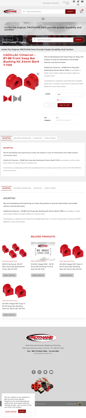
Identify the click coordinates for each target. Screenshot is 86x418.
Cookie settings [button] (10, 411)
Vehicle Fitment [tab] (50, 138)
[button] (43, 19)
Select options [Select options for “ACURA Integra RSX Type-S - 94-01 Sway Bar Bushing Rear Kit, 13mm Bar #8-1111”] (66, 275)
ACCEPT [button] (22, 411)
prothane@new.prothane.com (43, 353)
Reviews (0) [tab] (38, 138)
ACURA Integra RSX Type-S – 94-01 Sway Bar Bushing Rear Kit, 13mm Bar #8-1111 (71, 266)
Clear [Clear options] (61, 100)
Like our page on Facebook (42, 358)
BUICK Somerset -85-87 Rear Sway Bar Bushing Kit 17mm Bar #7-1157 (13, 266)
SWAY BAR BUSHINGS (63, 120)
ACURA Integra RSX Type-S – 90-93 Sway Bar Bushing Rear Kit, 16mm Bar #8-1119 (14, 306)
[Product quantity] (50, 105)
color (47, 94)
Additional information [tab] (22, 138)
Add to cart (65, 105)
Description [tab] (6, 138)
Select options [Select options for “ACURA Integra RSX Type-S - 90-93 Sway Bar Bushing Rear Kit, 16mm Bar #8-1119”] (9, 315)
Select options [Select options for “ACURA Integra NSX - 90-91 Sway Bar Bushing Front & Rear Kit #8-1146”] (38, 275)
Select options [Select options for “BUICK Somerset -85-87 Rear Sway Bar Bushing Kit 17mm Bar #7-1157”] (9, 275)
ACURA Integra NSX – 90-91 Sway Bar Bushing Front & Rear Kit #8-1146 (42, 266)
